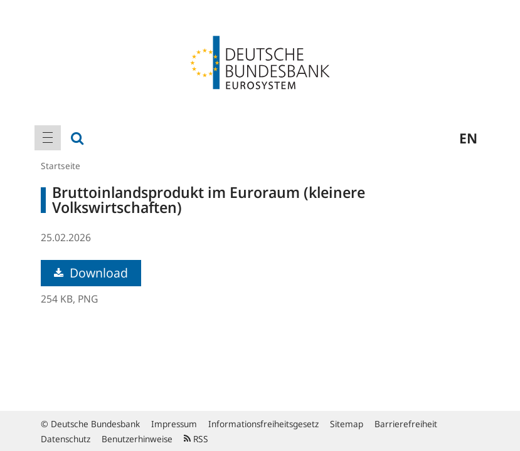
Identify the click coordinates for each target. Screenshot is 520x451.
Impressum (174, 424)
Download (91, 272)
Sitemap (346, 424)
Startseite (60, 166)
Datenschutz (65, 439)
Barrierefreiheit (405, 424)
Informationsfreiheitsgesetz (263, 424)
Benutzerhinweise (137, 439)
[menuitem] (47, 137)
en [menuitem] (468, 137)
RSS (196, 439)
